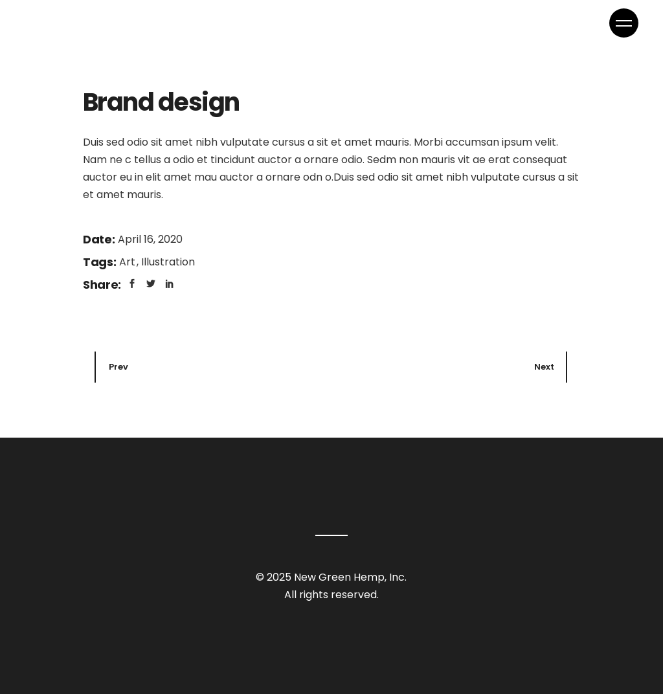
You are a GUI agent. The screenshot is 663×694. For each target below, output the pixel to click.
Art (128, 261)
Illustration (168, 261)
